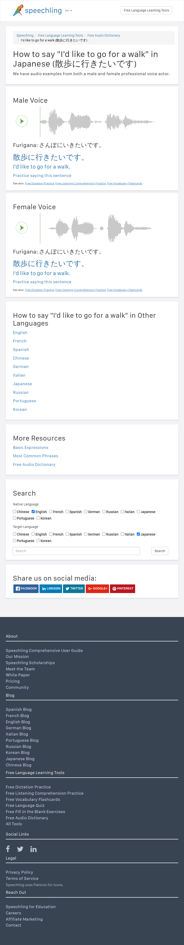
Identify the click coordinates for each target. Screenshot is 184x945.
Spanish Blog (19, 709)
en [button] (68, 10)
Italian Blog (17, 733)
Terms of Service (22, 878)
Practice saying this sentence (42, 175)
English (20, 332)
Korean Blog (17, 752)
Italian (19, 375)
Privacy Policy (19, 872)
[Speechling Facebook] (11, 850)
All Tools (14, 823)
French (20, 340)
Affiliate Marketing (24, 919)
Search (160, 551)
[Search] (76, 551)
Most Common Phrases (35, 455)
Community (17, 687)
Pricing (13, 681)
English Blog (18, 721)
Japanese (22, 383)
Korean (20, 409)
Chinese (21, 358)
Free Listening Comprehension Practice (45, 793)
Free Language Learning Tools (146, 10)
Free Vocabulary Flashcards (33, 799)
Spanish (21, 349)
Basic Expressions (30, 447)
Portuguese (24, 400)
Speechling (25, 35)
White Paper (18, 674)
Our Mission (17, 656)
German (21, 366)
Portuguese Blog (22, 740)
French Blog (17, 715)
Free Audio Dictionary (103, 35)
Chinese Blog (18, 764)
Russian (21, 392)
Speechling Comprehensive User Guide (44, 650)
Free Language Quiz (25, 805)
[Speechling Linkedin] (36, 850)
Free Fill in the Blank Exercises (35, 811)
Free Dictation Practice (28, 786)
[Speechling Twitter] (23, 850)
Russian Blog (18, 746)
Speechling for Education (31, 906)
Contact (13, 925)
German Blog (18, 727)
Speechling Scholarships (30, 662)
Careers (13, 912)
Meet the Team (20, 668)
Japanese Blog (20, 758)
